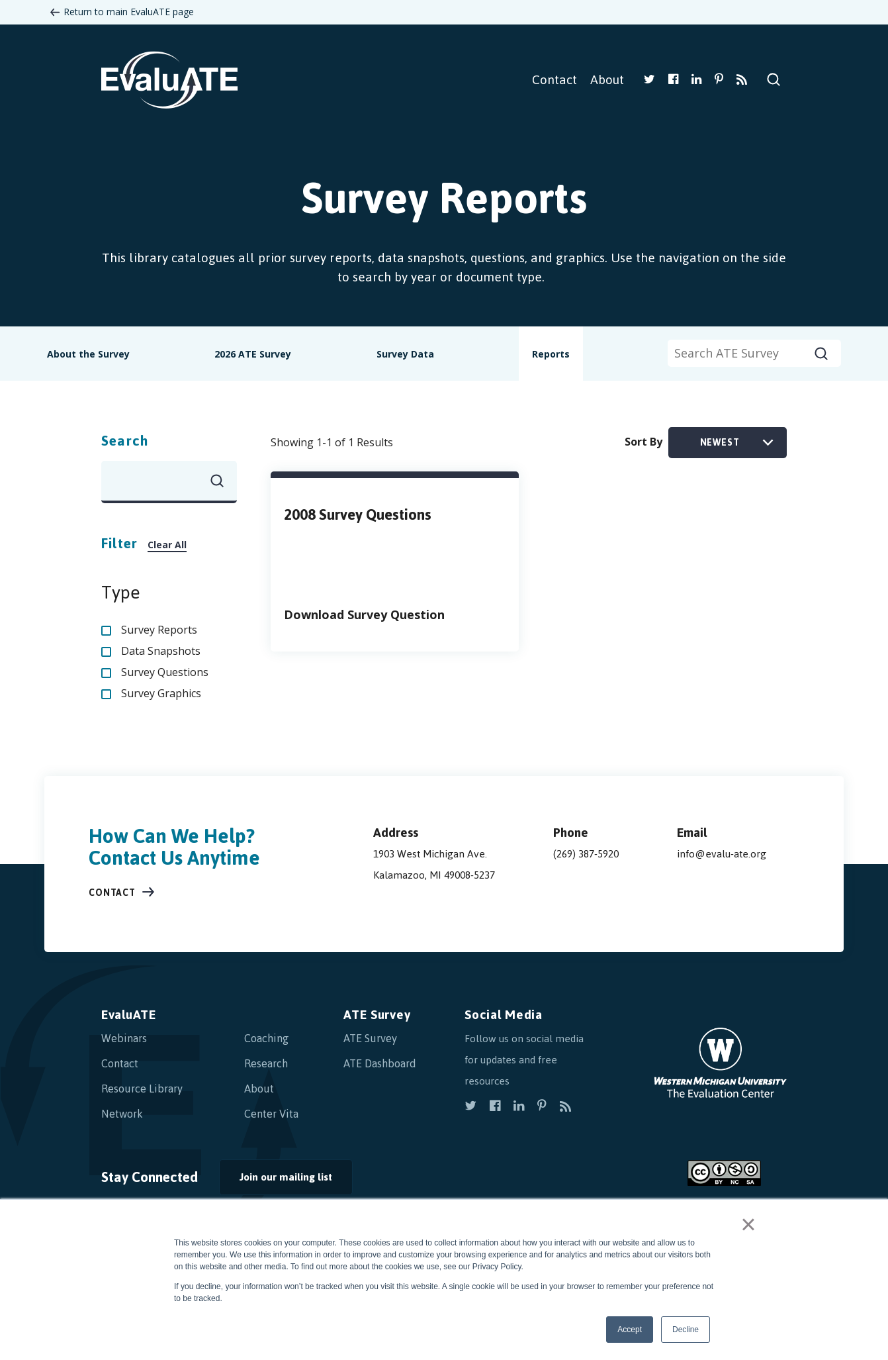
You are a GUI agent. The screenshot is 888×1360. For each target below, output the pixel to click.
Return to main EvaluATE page (129, 11)
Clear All (167, 544)
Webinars (124, 1038)
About (607, 79)
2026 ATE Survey (252, 354)
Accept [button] (629, 1329)
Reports (551, 354)
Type (120, 592)
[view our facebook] (673, 80)
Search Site (773, 79)
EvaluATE (128, 1014)
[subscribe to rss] (741, 80)
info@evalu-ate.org (721, 854)
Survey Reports (159, 629)
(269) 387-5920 (586, 854)
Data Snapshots (160, 651)
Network (122, 1113)
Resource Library (142, 1088)
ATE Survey (376, 1014)
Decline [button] (685, 1329)
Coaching (266, 1038)
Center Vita (271, 1113)
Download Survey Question (364, 614)
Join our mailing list (286, 1177)
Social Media (503, 1014)
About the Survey (88, 354)
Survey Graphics (161, 693)
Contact (554, 79)
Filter (119, 543)
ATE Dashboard (379, 1063)
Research (266, 1063)
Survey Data (405, 354)
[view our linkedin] (696, 80)
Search (124, 440)
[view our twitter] (649, 80)
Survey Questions (164, 672)
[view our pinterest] (719, 80)
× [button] (748, 1224)
